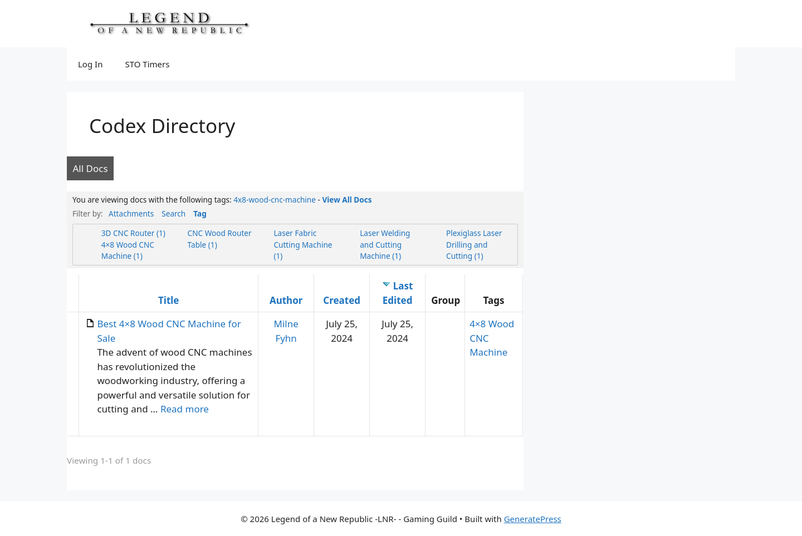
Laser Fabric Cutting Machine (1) (302, 244)
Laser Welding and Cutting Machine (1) (385, 244)
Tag (200, 213)
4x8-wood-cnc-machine (274, 199)
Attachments (131, 213)
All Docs (90, 168)
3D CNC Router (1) (133, 233)
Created (341, 300)
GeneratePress (532, 518)
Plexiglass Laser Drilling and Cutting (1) (474, 244)
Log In (90, 64)
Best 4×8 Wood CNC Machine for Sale (169, 331)
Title (168, 300)
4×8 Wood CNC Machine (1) (127, 250)
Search (173, 213)
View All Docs (346, 199)
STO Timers (147, 64)
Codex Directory (162, 125)
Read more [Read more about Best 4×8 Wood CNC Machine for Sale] (184, 408)
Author (286, 300)
